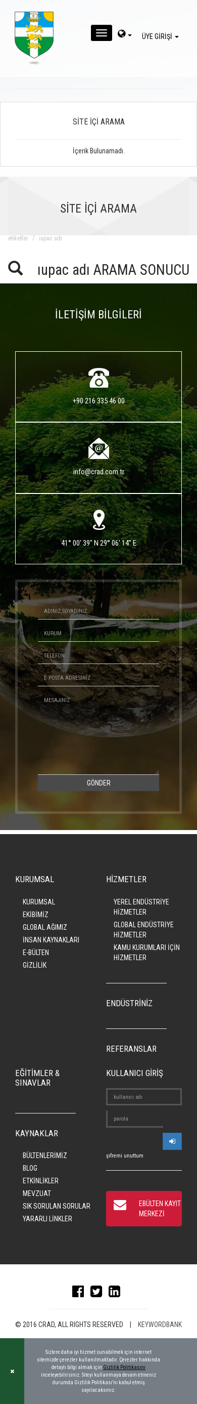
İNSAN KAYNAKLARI (51, 940)
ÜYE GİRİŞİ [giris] (162, 36)
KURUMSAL (39, 902)
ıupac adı (50, 238)
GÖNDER (99, 783)
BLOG (30, 1168)
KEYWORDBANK (160, 1324)
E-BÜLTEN (36, 952)
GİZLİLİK (34, 965)
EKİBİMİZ (35, 915)
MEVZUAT (37, 1193)
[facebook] (80, 1294)
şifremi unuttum (124, 1155)
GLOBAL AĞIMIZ (45, 927)
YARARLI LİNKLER (47, 1219)
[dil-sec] (125, 35)
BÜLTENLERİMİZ (45, 1155)
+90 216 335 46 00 (99, 400)
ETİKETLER (18, 238)
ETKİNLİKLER (41, 1181)
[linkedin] (117, 1294)
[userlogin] (172, 1141)
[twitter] (98, 1294)
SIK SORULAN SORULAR (56, 1206)
